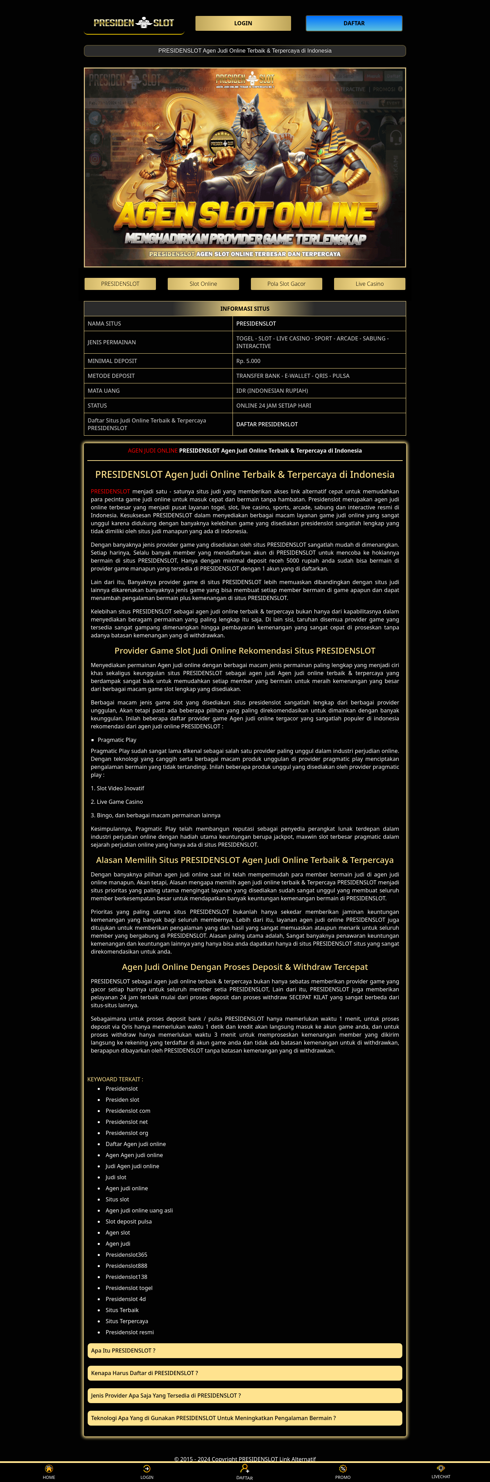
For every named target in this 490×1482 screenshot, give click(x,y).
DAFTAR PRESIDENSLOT (267, 424)
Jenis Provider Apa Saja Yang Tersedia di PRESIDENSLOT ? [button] (166, 1395)
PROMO (343, 1472)
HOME (49, 1472)
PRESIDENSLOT (256, 323)
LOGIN (147, 1472)
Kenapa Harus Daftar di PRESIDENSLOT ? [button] (144, 1373)
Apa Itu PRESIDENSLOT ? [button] (123, 1350)
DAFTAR (245, 1472)
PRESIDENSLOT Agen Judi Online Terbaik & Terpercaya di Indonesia (245, 51)
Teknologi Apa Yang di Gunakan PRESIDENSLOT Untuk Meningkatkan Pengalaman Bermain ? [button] (213, 1418)
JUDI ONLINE (161, 450)
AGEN (135, 450)
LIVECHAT (440, 1472)
